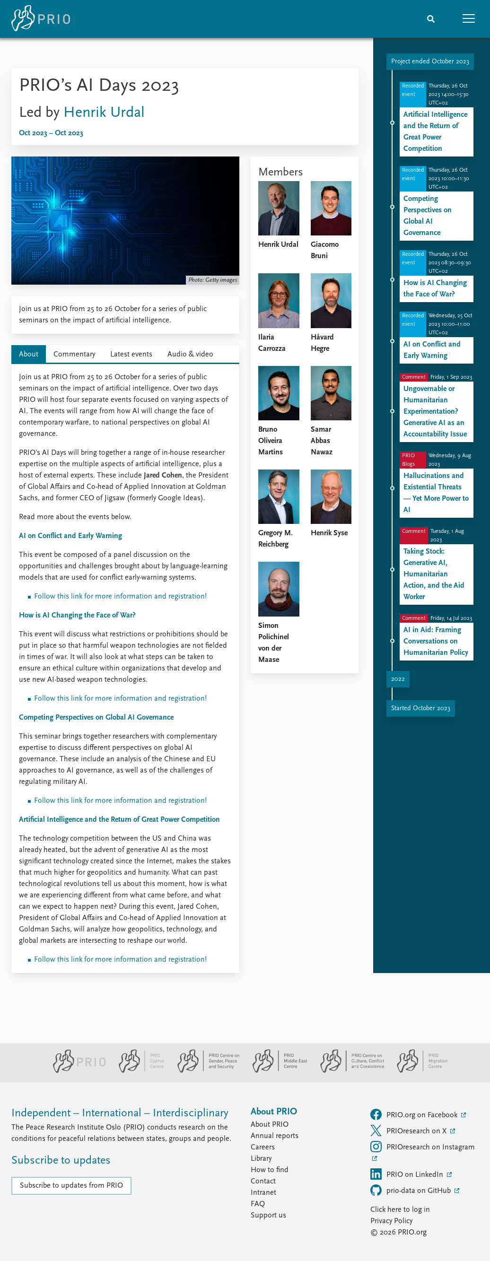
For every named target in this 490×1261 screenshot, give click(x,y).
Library (261, 1159)
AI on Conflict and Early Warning (70, 536)
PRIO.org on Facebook (414, 1114)
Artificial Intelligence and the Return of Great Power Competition (119, 820)
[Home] (40, 19)
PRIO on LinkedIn (407, 1174)
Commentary (74, 354)
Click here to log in (400, 1210)
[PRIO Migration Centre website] (417, 1071)
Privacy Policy (391, 1221)
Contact (263, 1181)
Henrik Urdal (104, 113)
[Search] (431, 19)
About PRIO (270, 1125)
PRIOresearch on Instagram (422, 1146)
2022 (398, 679)
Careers (263, 1147)
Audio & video (190, 354)
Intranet (263, 1193)
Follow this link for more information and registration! (120, 596)
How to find (270, 1170)
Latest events (131, 354)
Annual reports (274, 1136)
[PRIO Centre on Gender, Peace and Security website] (204, 1071)
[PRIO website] (75, 1071)
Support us (268, 1215)
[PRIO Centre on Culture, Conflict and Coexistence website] (348, 1071)
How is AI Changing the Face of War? (77, 615)
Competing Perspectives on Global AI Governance (96, 718)
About (28, 354)
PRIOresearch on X (409, 1130)
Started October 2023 (420, 708)
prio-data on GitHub (411, 1190)
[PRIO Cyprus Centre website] (137, 1071)
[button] (469, 19)
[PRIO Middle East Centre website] (276, 1071)
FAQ (258, 1204)
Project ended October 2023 (430, 61)
